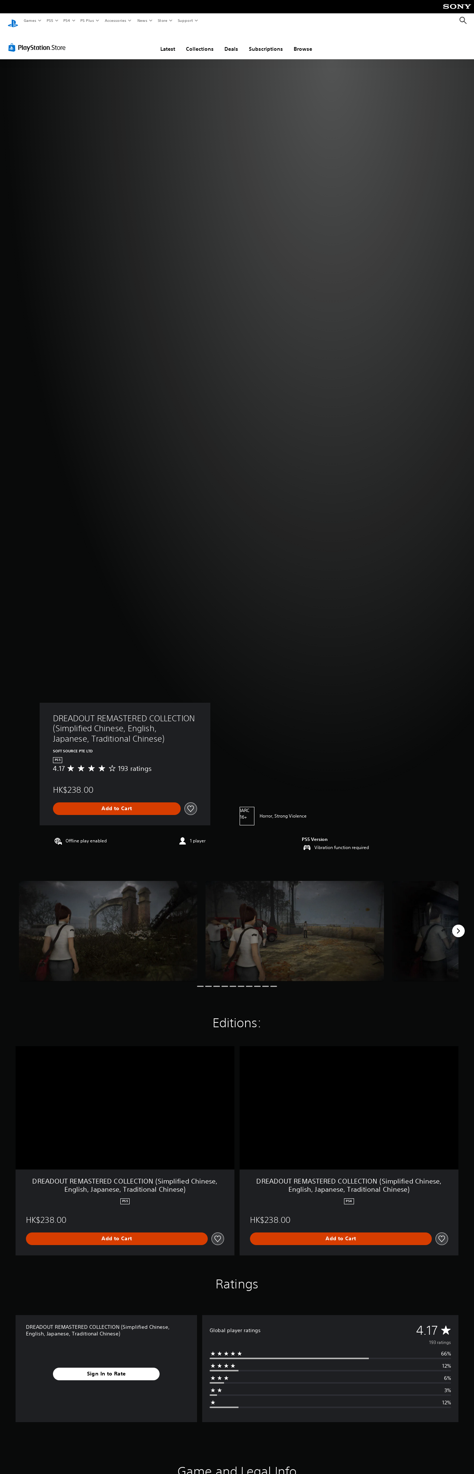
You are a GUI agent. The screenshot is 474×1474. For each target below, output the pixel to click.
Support (185, 20)
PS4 (66, 20)
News (142, 20)
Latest (167, 42)
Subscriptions (266, 42)
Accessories (115, 20)
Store (162, 20)
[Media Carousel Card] (108, 924)
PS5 (49, 20)
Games (29, 20)
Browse (303, 42)
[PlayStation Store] (38, 40)
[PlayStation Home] (13, 20)
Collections (200, 42)
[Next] (458, 924)
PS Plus (87, 20)
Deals (231, 42)
